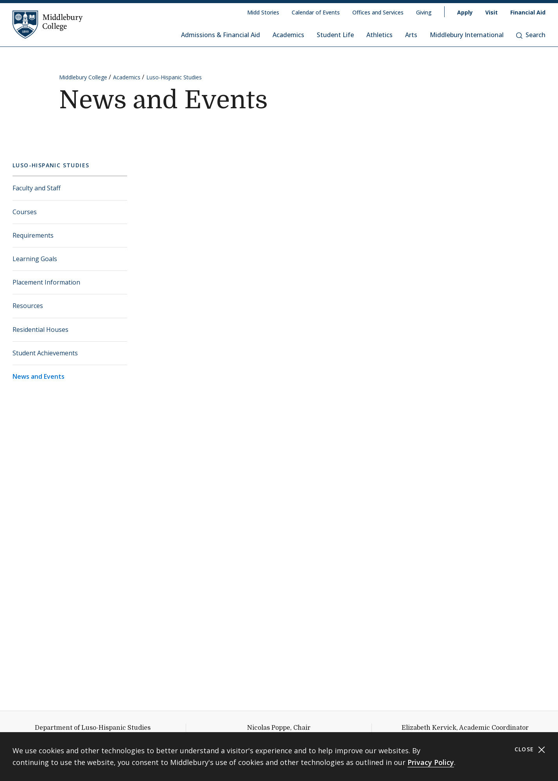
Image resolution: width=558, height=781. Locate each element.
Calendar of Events (316, 12)
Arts (411, 34)
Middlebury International (467, 34)
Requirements (33, 235)
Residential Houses (40, 329)
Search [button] (530, 34)
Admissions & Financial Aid (220, 34)
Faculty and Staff (37, 188)
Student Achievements (45, 353)
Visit (491, 12)
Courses (25, 212)
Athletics (379, 34)
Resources (28, 305)
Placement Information (46, 282)
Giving (424, 12)
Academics (288, 34)
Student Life (335, 34)
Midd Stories (263, 12)
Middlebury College (83, 77)
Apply (465, 12)
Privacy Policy (430, 762)
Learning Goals (35, 258)
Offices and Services (378, 12)
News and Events (39, 376)
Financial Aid (527, 12)
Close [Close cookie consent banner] (530, 749)
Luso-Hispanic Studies (174, 77)
